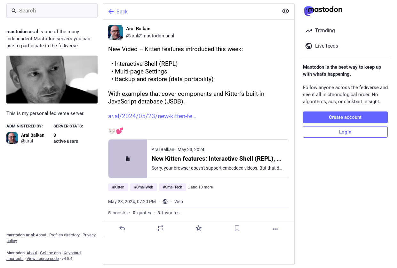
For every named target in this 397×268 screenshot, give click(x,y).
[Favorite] (198, 228)
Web (178, 201)
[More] (275, 229)
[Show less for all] (285, 11)
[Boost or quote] (160, 228)
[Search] (52, 10)
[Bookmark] (237, 228)
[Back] (190, 11)
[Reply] (122, 228)
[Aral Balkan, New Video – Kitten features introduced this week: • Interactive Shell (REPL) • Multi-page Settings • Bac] (198, 128)
